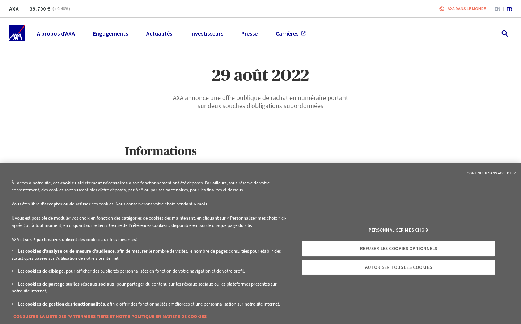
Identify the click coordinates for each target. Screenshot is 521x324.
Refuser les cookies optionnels (398, 248)
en (497, 8)
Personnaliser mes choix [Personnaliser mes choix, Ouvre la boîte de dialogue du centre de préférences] (399, 230)
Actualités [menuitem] (159, 33)
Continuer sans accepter (491, 172)
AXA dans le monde (467, 8)
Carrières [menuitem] (291, 33)
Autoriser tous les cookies (398, 267)
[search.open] (504, 33)
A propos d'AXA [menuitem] (56, 33)
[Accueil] (17, 33)
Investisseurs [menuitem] (206, 33)
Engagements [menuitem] (110, 33)
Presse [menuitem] (249, 33)
